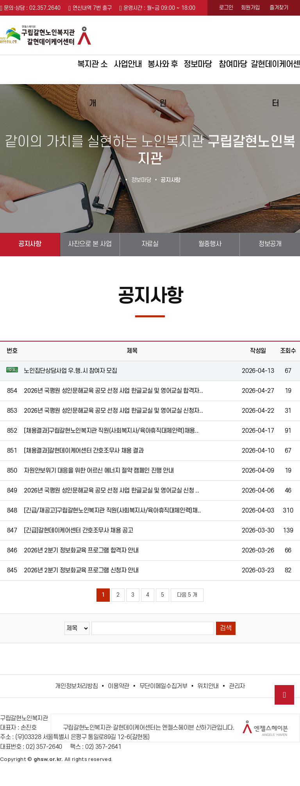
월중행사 (209, 244)
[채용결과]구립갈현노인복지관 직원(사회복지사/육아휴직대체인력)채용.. (111, 430)
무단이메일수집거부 (163, 686)
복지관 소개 (92, 72)
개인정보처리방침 (76, 686)
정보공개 (270, 244)
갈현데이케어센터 (275, 72)
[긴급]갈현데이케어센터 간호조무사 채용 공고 (78, 530)
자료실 (150, 244)
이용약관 (118, 686)
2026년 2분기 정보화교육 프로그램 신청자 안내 (81, 570)
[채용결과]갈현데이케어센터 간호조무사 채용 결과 (83, 450)
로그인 (226, 8)
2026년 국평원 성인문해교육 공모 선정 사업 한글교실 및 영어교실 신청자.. (113, 410)
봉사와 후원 (163, 72)
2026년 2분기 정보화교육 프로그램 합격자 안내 (81, 550)
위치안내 (208, 686)
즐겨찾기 (279, 8)
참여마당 (233, 64)
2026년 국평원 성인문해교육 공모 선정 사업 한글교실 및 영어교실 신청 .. (111, 490)
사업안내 (128, 64)
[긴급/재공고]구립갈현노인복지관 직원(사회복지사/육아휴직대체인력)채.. (112, 510)
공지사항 (29, 244)
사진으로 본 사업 (89, 244)
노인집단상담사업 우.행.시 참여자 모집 (70, 370)
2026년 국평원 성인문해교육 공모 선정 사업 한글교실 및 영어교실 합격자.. (113, 390)
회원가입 (250, 8)
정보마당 (198, 64)
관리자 (237, 686)
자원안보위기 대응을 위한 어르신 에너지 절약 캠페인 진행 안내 (98, 470)
